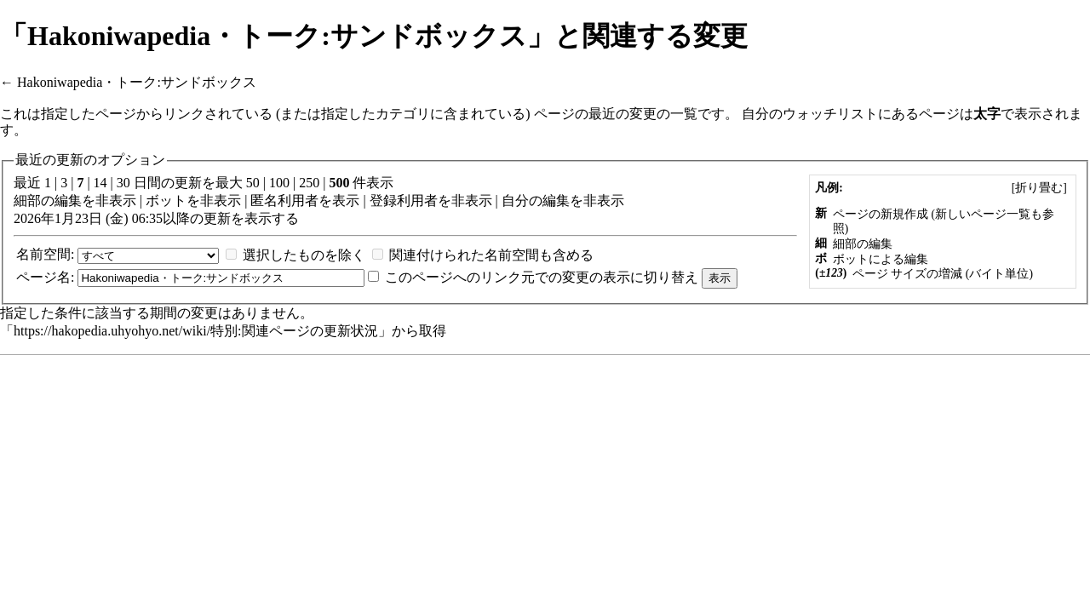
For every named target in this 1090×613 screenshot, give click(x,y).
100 (279, 182)
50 (253, 182)
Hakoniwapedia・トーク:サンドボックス (136, 82)
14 (100, 182)
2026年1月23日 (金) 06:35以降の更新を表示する (156, 218)
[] (1039, 187)
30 (123, 182)
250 (309, 182)
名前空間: (45, 254)
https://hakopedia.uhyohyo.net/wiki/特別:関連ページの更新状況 (196, 331)
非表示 (115, 200)
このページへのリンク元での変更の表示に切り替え (541, 277)
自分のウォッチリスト (810, 113)
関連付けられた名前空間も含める (491, 255)
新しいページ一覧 (982, 214)
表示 (345, 200)
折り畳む (1039, 187)
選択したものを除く (304, 255)
